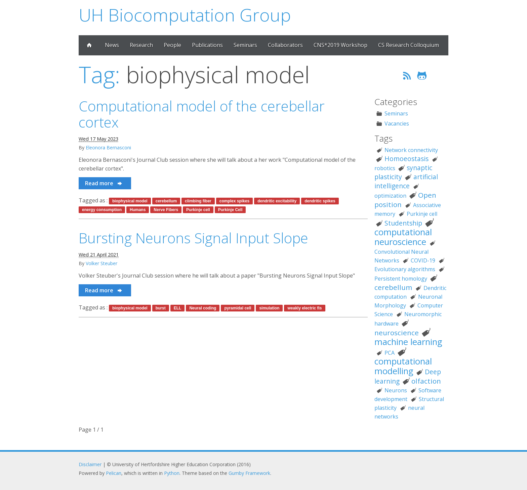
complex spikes (234, 201)
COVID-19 (423, 260)
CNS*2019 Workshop (340, 45)
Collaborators (285, 45)
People (172, 45)
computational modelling (403, 366)
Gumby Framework (249, 473)
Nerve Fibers (166, 209)
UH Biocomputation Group (185, 15)
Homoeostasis (406, 158)
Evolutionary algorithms (404, 269)
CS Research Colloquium (408, 45)
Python (171, 473)
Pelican (113, 473)
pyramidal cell (237, 308)
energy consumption (102, 209)
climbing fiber (198, 201)
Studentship (403, 223)
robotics (384, 168)
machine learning (408, 342)
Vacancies (396, 123)
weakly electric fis (304, 308)
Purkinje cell (198, 209)
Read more (104, 183)
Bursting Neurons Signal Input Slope (193, 237)
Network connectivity (411, 150)
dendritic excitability (276, 201)
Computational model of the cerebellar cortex (202, 114)
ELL (177, 308)
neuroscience (396, 332)
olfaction (426, 381)
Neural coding (202, 308)
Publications (207, 45)
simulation (269, 308)
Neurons (395, 390)
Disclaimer (90, 464)
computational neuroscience (403, 237)
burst (161, 308)
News (112, 45)
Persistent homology (400, 278)
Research (141, 45)
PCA (389, 352)
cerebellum (166, 201)
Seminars (245, 45)
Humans (138, 209)
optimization (390, 195)
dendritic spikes (320, 201)
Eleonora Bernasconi (108, 147)
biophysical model (130, 201)
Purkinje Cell (230, 209)
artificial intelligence (406, 181)
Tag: (99, 74)
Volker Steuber (101, 263)
